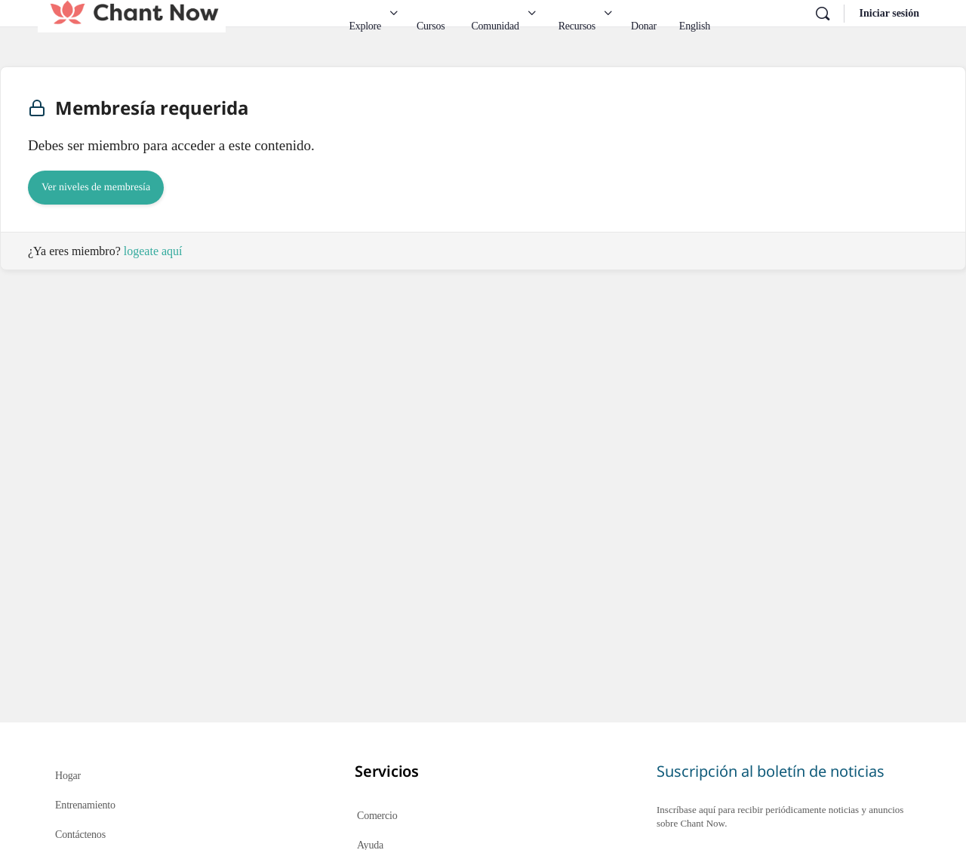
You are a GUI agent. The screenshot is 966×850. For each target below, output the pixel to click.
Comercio (377, 815)
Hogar (68, 775)
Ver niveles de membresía (96, 187)
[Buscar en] (823, 14)
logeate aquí (153, 251)
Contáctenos (80, 834)
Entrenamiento (85, 805)
